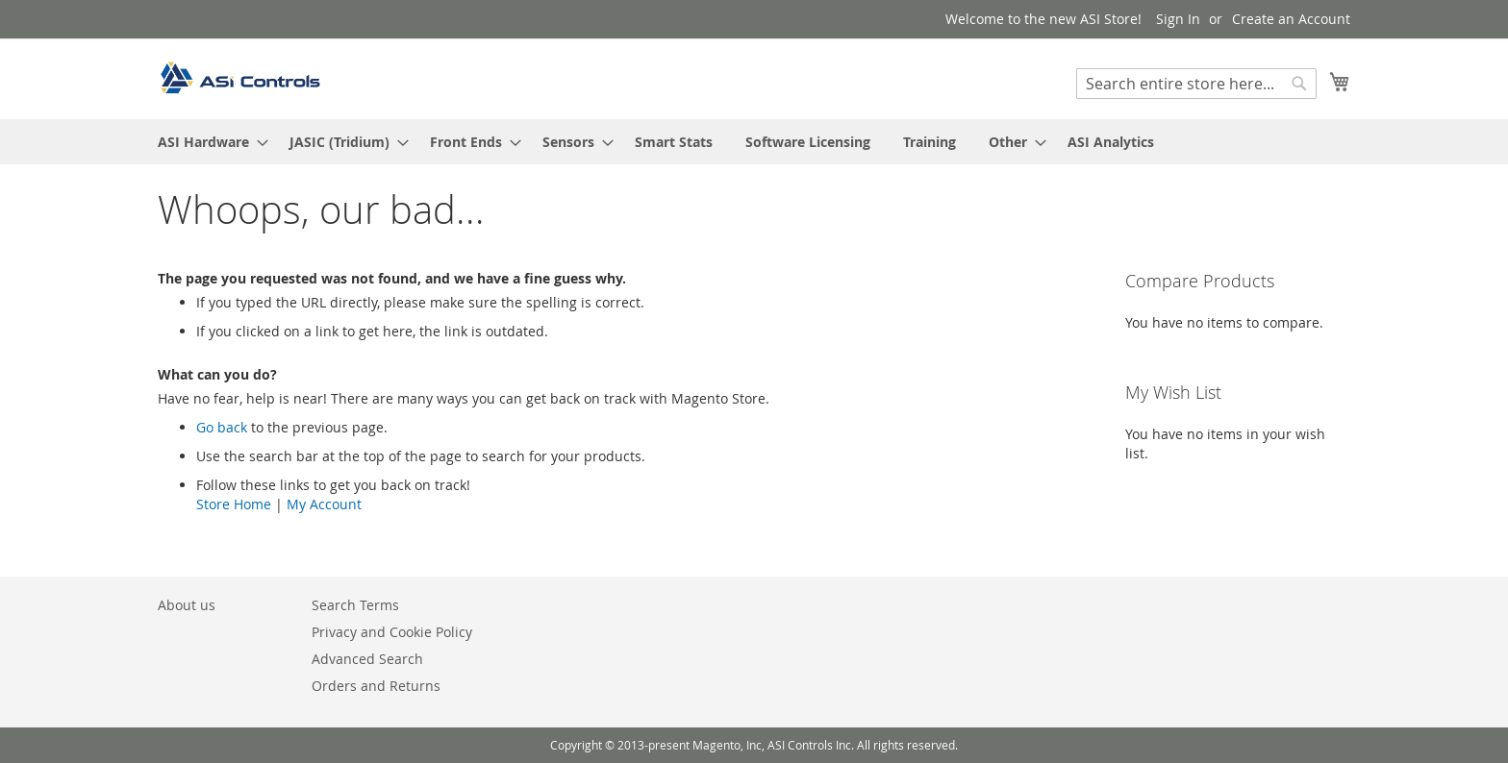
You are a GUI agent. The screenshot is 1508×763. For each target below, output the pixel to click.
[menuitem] (207, 141)
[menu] (754, 141)
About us (186, 605)
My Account (324, 504)
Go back (221, 427)
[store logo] (239, 78)
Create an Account (1291, 19)
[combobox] (1196, 83)
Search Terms (355, 605)
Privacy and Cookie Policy (392, 632)
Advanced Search (367, 659)
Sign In (1178, 19)
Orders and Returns (376, 686)
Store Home (233, 504)
